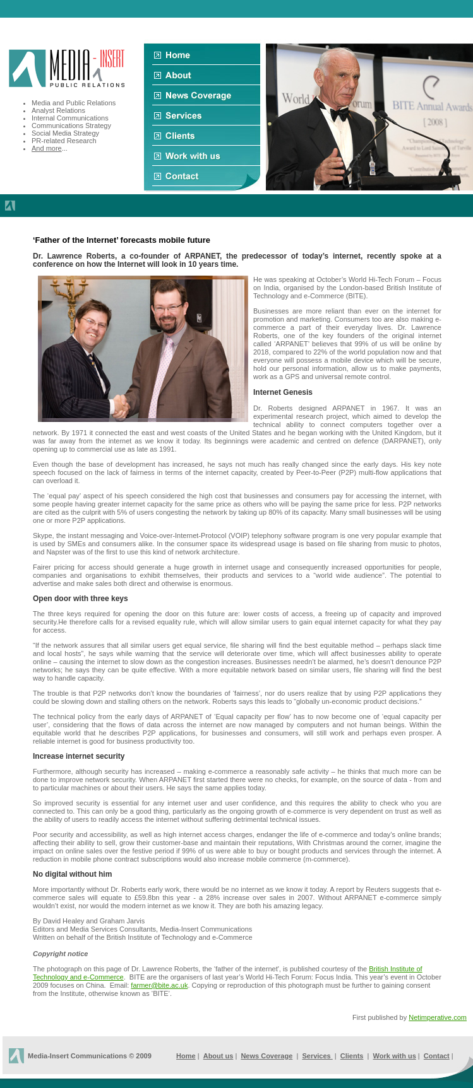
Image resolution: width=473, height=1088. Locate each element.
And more (47, 148)
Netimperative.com (438, 1017)
